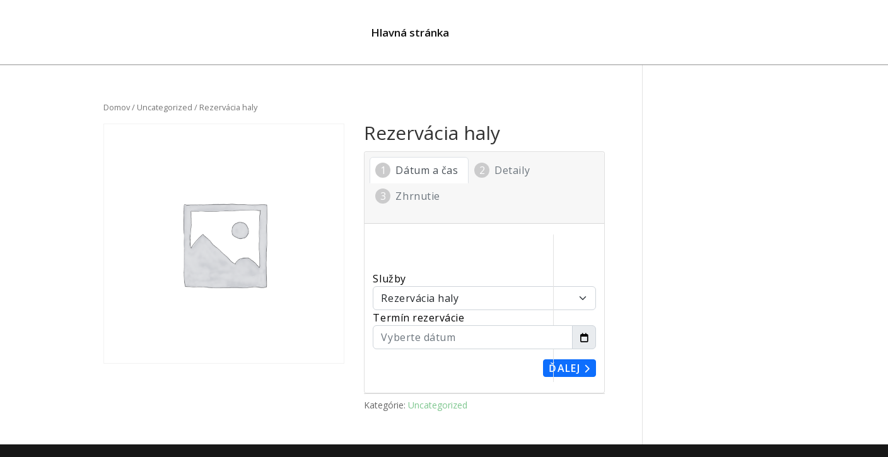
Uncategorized (164, 107)
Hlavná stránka (410, 34)
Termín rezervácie (418, 317)
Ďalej (569, 368)
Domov (116, 107)
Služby (389, 278)
